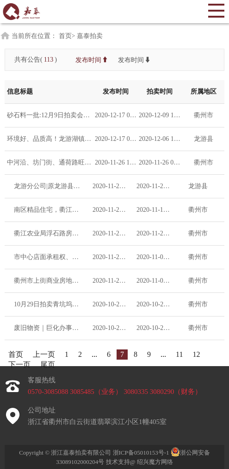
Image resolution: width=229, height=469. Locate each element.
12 (196, 354)
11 (179, 354)
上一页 (44, 354)
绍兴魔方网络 (155, 461)
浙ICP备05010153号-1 (142, 452)
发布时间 (92, 59)
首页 (15, 354)
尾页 (47, 364)
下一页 (19, 364)
